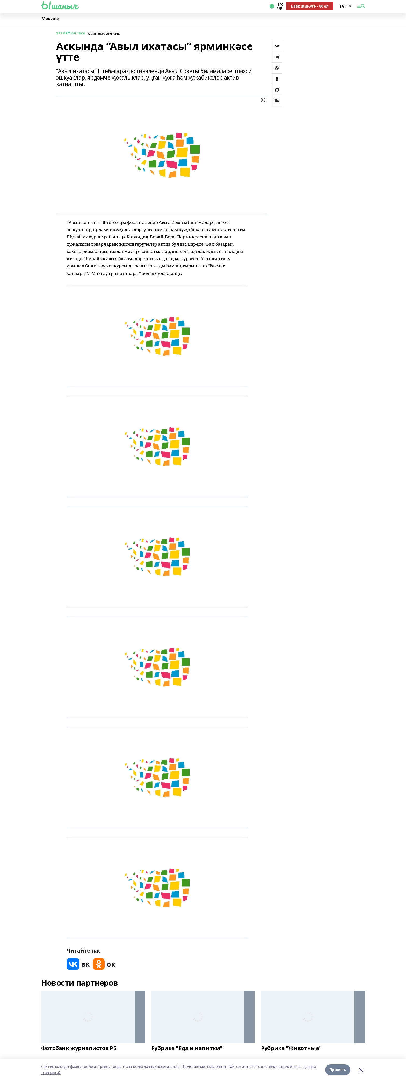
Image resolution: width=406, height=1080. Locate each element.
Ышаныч (59, 5)
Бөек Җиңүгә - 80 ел (309, 6)
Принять (337, 1069)
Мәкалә (50, 19)
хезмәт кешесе (70, 33)
